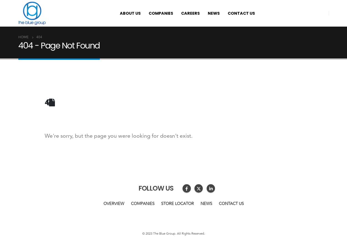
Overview (113, 204)
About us (130, 13)
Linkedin (211, 188)
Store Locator (177, 204)
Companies (161, 13)
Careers (190, 13)
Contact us (241, 13)
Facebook (187, 188)
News (214, 13)
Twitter (198, 188)
